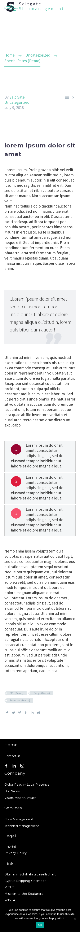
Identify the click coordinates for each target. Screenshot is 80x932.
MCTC (9, 887)
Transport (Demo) (20, 700)
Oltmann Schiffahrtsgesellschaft (30, 874)
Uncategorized (17, 102)
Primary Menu (72, 7)
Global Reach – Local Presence (26, 784)
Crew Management (18, 819)
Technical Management (21, 826)
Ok (40, 924)
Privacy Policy (15, 853)
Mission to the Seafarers (23, 894)
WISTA (9, 900)
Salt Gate (17, 97)
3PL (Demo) (16, 693)
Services (13, 808)
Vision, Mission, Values (20, 798)
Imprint (10, 846)
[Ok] (75, 918)
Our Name (12, 791)
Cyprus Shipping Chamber (25, 881)
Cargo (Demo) (42, 693)
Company (14, 773)
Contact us (12, 756)
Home (11, 744)
